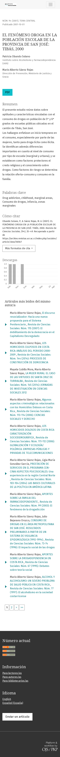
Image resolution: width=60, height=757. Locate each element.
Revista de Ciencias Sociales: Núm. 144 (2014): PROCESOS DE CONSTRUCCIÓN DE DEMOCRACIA (30, 358)
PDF (7, 92)
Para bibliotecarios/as (15, 680)
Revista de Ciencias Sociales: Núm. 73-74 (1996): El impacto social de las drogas (32, 543)
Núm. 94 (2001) (10, 20)
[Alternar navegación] (50, 4)
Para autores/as (11, 676)
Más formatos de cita (18, 248)
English (6, 699)
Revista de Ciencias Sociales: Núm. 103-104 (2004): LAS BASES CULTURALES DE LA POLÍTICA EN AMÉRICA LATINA (32, 483)
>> (22, 607)
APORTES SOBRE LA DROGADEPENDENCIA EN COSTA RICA (31, 558)
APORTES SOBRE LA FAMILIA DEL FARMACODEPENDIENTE (31, 498)
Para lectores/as (12, 673)
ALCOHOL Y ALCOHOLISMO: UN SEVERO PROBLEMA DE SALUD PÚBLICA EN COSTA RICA (32, 580)
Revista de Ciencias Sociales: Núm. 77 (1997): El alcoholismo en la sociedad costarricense (32, 592)
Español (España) (12, 702)
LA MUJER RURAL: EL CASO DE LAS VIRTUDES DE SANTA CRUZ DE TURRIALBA (32, 377)
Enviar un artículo (17, 716)
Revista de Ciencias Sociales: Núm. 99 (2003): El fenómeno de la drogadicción (31, 505)
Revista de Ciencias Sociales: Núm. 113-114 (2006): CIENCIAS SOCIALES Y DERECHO (30, 415)
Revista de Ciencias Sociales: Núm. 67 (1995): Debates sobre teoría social (29, 566)
